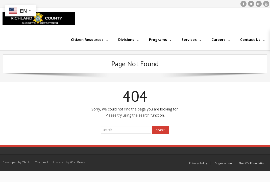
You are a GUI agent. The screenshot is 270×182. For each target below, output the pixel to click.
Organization (223, 163)
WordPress (77, 162)
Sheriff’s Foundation (252, 163)
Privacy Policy (198, 163)
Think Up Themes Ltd (36, 162)
